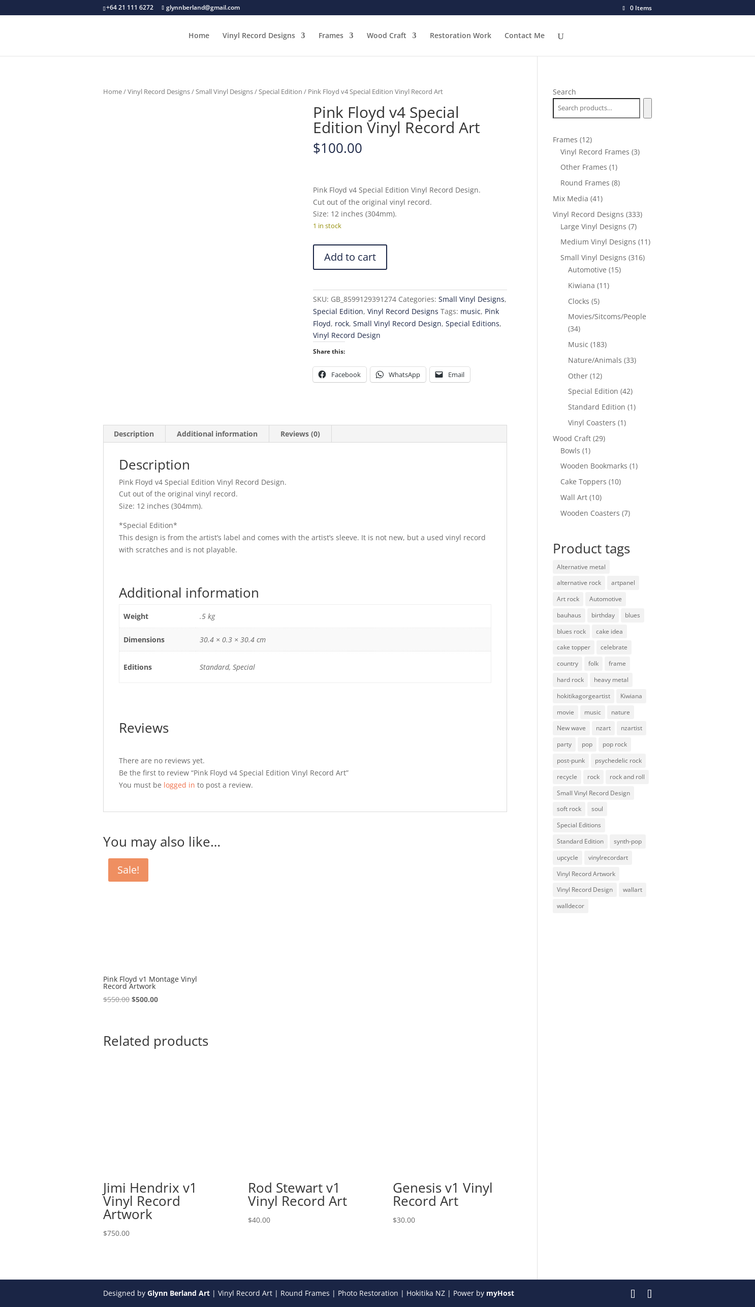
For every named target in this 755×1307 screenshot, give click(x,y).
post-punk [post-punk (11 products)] (571, 760)
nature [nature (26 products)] (620, 712)
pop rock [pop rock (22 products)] (615, 744)
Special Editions (472, 323)
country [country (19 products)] (567, 663)
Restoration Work (460, 36)
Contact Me (525, 36)
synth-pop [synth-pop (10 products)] (628, 841)
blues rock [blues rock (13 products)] (571, 631)
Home (198, 36)
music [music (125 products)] (592, 712)
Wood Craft (386, 36)
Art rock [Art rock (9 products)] (568, 599)
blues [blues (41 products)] (632, 615)
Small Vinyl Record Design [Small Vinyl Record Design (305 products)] (593, 793)
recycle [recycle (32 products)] (567, 776)
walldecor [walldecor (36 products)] (570, 905)
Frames (331, 36)
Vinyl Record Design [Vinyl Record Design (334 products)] (585, 889)
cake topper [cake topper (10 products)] (573, 647)
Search (564, 92)
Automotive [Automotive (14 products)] (605, 599)
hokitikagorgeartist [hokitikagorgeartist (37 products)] (583, 696)
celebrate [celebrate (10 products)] (614, 647)
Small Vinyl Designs (224, 91)
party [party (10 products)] (564, 744)
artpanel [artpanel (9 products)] (623, 582)
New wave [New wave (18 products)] (571, 728)
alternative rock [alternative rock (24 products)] (579, 582)
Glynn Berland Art (178, 1293)
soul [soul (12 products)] (597, 808)
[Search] (647, 108)
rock (342, 323)
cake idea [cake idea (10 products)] (609, 631)
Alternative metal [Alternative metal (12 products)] (581, 567)
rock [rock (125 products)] (593, 776)
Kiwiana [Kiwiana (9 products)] (631, 696)
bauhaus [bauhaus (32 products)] (569, 615)
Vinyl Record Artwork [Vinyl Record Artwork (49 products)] (586, 873)
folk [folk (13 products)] (593, 663)
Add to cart (350, 257)
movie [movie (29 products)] (565, 712)
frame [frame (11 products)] (617, 663)
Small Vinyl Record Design (397, 323)
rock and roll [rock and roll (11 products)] (627, 776)
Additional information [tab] (217, 434)
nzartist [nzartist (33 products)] (631, 728)
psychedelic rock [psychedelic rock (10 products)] (618, 760)
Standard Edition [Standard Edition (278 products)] (580, 841)
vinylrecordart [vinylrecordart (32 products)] (608, 857)
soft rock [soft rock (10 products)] (569, 808)
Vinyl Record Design (347, 335)
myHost (500, 1293)
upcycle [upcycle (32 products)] (567, 857)
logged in (179, 785)
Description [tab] (134, 434)
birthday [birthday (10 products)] (603, 615)
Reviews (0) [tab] (300, 434)
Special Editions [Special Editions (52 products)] (579, 825)
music (470, 311)
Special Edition (280, 91)
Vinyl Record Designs (259, 36)
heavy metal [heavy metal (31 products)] (611, 679)
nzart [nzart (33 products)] (603, 728)
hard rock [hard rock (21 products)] (570, 679)
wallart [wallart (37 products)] (632, 889)
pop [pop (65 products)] (587, 744)
